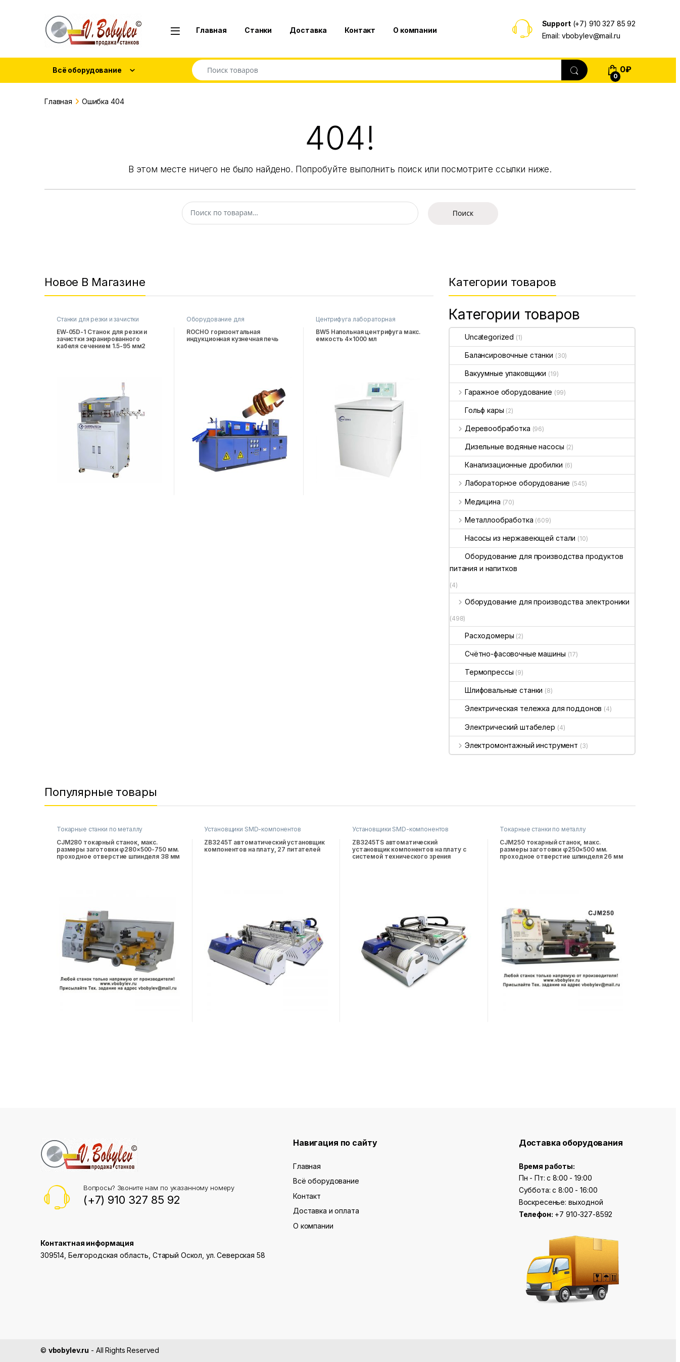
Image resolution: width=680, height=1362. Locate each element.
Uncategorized (482, 337)
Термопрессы (481, 672)
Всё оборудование (326, 1181)
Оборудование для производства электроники (539, 601)
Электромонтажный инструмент (514, 745)
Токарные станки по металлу (99, 829)
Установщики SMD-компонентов (252, 829)
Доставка (308, 30)
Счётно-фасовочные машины (508, 653)
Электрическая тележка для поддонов (526, 708)
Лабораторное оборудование (510, 483)
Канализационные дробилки (506, 464)
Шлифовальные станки (496, 690)
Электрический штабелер (502, 727)
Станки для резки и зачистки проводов (98, 322)
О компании (415, 30)
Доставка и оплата (326, 1210)
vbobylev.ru (68, 1350)
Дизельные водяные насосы (507, 446)
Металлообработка (491, 519)
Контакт (360, 30)
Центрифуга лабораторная (356, 319)
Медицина (475, 501)
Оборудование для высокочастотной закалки (224, 322)
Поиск (463, 213)
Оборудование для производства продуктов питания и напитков (536, 562)
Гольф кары (477, 410)
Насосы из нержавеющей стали (512, 538)
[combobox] (377, 70)
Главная (211, 30)
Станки (258, 30)
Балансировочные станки (501, 355)
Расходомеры (482, 635)
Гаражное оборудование (501, 392)
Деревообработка (490, 428)
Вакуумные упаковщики (498, 373)
